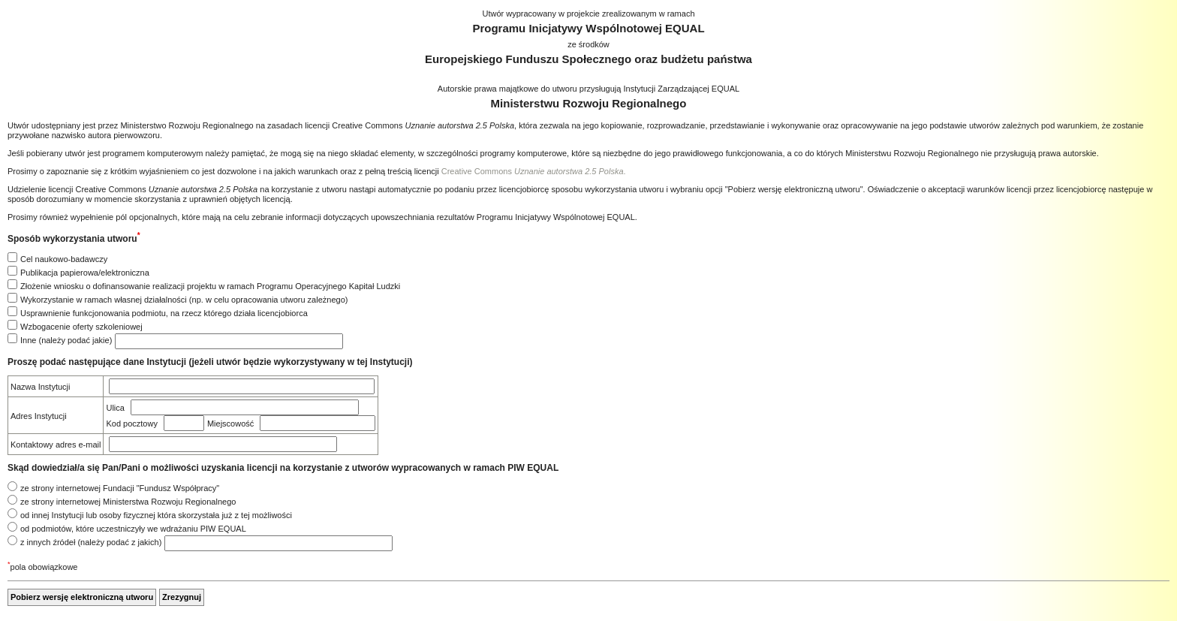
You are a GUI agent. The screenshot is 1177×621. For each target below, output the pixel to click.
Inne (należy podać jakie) (66, 340)
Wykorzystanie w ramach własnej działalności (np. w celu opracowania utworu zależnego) (184, 299)
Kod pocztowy (131, 423)
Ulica (115, 407)
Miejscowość (230, 423)
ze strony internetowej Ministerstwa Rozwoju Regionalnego (128, 501)
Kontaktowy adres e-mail (56, 444)
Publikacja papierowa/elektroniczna (84, 272)
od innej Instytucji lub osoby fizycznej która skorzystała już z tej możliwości (156, 515)
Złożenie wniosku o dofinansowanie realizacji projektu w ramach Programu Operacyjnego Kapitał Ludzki (210, 286)
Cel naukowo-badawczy (63, 259)
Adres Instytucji (39, 416)
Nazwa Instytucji (40, 386)
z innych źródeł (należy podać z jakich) (90, 542)
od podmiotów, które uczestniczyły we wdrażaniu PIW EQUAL (133, 528)
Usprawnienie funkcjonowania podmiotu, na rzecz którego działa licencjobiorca (164, 313)
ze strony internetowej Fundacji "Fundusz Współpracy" (119, 488)
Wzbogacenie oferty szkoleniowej (81, 326)
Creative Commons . (533, 171)
